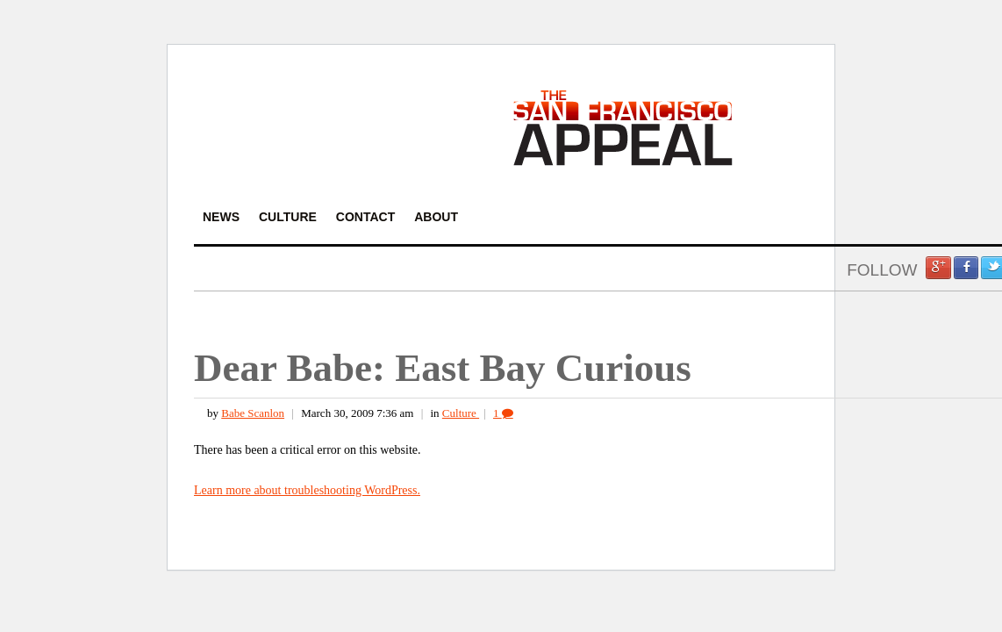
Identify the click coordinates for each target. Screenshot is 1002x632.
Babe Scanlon (252, 413)
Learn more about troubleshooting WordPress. (307, 490)
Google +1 (938, 267)
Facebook (966, 267)
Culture (460, 413)
